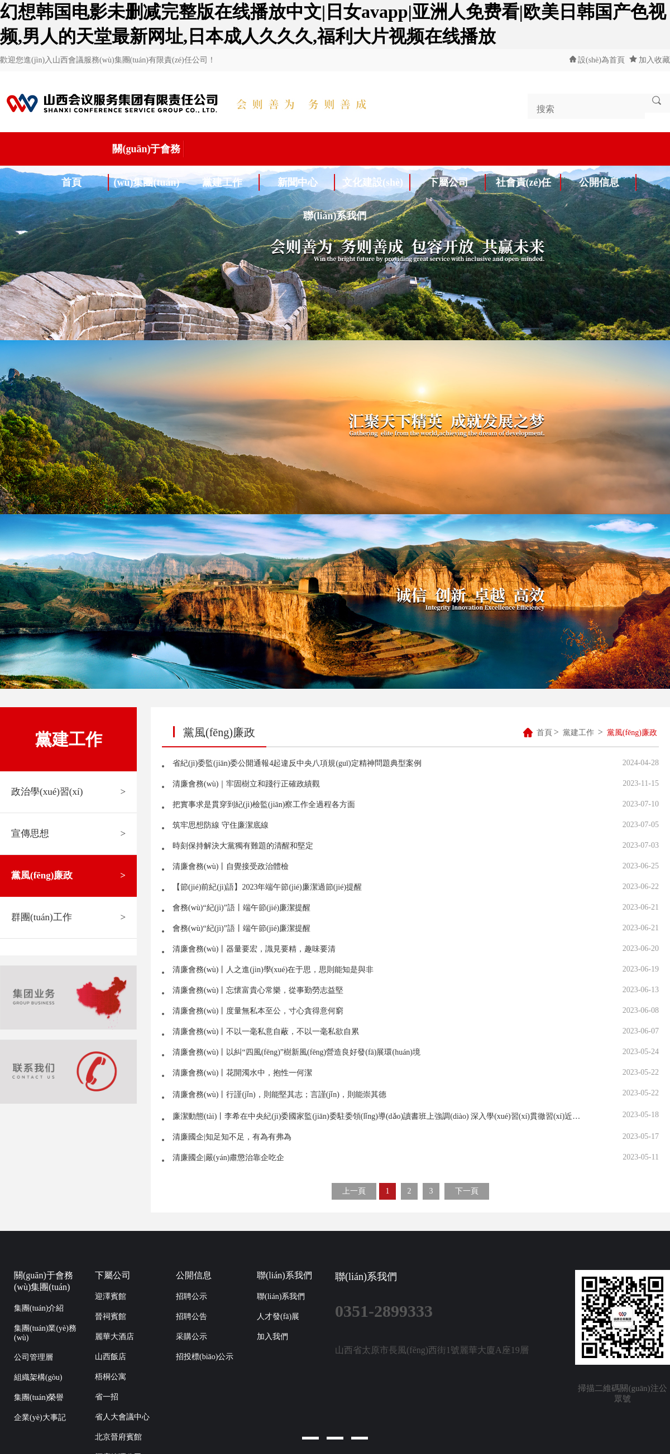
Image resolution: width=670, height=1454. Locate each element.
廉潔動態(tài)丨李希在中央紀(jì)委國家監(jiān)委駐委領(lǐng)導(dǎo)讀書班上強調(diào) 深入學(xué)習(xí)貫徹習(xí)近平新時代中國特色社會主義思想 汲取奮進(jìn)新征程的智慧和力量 (379, 1116)
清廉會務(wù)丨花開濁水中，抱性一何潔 (242, 1073)
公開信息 (608, 182)
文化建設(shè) (376, 182)
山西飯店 (110, 1356)
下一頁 (466, 1191)
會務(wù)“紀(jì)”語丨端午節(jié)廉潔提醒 (241, 908)
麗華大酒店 (114, 1336)
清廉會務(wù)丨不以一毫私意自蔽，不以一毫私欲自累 (266, 1031)
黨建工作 (231, 182)
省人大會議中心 (122, 1417)
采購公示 (191, 1336)
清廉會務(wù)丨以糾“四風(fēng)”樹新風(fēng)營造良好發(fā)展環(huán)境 (296, 1052)
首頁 (85, 182)
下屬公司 (457, 182)
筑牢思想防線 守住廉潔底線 (221, 825)
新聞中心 (306, 182)
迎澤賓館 (110, 1296)
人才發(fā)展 (278, 1316)
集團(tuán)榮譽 (39, 1397)
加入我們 (272, 1336)
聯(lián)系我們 (334, 215)
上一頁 (354, 1191)
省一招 (106, 1397)
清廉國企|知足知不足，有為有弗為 (232, 1137)
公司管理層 (33, 1357)
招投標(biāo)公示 (204, 1356)
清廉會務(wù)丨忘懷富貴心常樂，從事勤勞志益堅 (258, 990)
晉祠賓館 (110, 1316)
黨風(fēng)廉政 (68, 875)
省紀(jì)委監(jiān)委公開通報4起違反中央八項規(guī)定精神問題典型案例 (297, 763)
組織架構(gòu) (38, 1377)
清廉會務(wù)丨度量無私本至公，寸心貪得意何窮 (258, 1011)
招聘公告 (191, 1316)
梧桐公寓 (110, 1377)
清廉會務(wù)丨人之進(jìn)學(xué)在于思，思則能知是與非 (273, 969)
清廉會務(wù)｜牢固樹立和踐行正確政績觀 (246, 784)
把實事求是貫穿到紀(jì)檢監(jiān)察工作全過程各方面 (264, 804)
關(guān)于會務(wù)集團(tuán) (148, 153)
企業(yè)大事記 (40, 1417)
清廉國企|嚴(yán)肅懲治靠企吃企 (228, 1157)
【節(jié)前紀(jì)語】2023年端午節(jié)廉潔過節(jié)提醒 (267, 887)
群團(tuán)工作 (68, 917)
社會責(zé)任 (528, 182)
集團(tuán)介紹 (39, 1308)
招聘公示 (191, 1296)
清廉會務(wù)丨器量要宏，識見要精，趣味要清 (254, 949)
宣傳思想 (68, 833)
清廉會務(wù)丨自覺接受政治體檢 (231, 866)
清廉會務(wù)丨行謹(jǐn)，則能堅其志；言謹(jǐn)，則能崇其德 (279, 1094)
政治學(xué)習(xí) (68, 791)
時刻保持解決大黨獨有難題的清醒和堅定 (243, 846)
